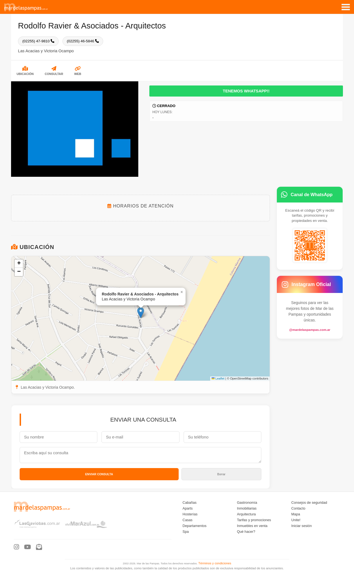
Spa (186, 531)
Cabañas (190, 502)
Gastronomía (247, 502)
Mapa (295, 514)
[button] (140, 312)
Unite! (295, 520)
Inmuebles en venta (252, 526)
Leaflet (218, 378)
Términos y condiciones (214, 563)
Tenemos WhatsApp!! (246, 91)
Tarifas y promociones (254, 520)
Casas (187, 520)
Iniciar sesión (301, 526)
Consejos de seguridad (309, 502)
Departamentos (195, 526)
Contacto (298, 508)
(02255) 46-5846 (82, 41)
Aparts (188, 508)
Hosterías (190, 514)
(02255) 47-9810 (38, 41)
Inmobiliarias (247, 508)
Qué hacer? (246, 531)
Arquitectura (246, 514)
